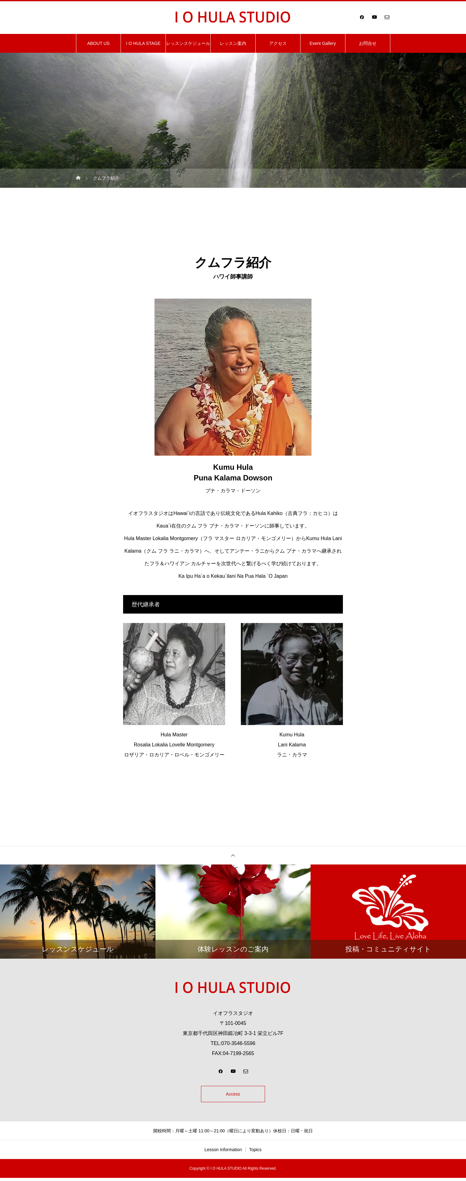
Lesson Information (223, 1152)
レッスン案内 (233, 43)
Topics (255, 1152)
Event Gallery (323, 43)
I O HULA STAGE (143, 43)
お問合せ (368, 43)
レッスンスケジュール (188, 43)
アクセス (278, 43)
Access (233, 1095)
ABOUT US (98, 43)
